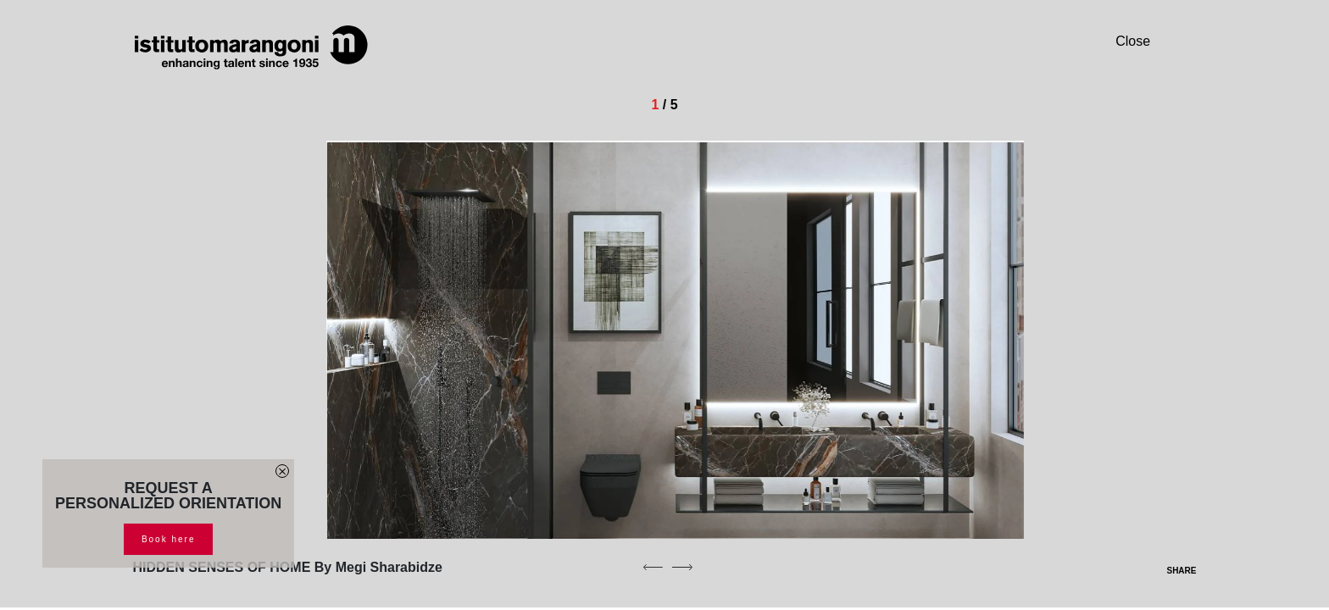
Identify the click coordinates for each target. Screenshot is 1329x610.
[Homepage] (251, 47)
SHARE (1171, 570)
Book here (169, 539)
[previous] (652, 567)
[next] (682, 567)
